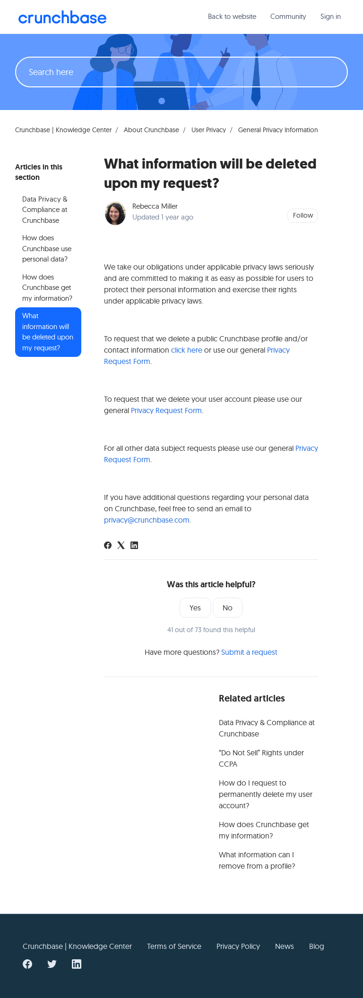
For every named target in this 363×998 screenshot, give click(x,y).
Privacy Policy (238, 946)
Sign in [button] (330, 16)
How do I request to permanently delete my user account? (265, 794)
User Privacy (208, 130)
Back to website (232, 16)
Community (288, 16)
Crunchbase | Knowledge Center (63, 130)
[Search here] (181, 72)
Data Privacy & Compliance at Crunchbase (267, 728)
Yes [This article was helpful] (195, 607)
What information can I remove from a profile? (257, 860)
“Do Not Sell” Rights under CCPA (261, 758)
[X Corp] (121, 546)
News (284, 946)
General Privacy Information (278, 130)
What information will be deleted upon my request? (47, 331)
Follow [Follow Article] (303, 215)
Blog (316, 946)
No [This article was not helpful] (228, 607)
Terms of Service (174, 946)
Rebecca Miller (155, 206)
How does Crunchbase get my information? (264, 830)
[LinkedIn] (134, 546)
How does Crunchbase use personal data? (46, 248)
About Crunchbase (151, 130)
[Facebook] (108, 546)
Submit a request (249, 652)
